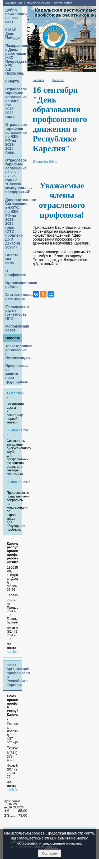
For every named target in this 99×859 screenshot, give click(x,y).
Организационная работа (13, 285)
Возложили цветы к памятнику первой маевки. (15, 413)
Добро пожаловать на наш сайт (13, 16)
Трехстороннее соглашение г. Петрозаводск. (13, 352)
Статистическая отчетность (13, 297)
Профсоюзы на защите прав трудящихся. (13, 374)
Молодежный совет (13, 328)
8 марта (12, 81)
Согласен (49, 853)
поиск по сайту (38, 3)
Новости (13, 338)
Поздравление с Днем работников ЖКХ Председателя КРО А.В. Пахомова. (13, 59)
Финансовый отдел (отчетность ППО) (13, 312)
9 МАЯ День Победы (12, 34)
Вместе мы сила (11, 259)
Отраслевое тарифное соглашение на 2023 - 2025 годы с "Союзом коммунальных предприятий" (13, 176)
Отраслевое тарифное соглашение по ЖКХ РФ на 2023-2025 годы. (13, 138)
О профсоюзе (13, 273)
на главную (13, 3)
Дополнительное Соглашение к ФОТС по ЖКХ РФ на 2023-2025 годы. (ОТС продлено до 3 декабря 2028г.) (13, 223)
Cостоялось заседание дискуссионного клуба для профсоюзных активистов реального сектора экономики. (19, 457)
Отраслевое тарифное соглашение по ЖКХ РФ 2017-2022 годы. (13, 103)
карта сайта (63, 3)
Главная (38, 80)
